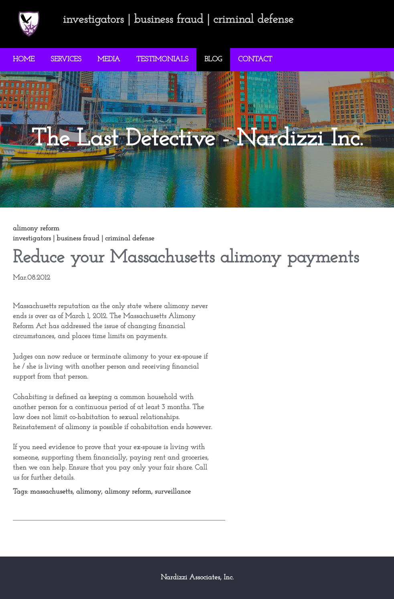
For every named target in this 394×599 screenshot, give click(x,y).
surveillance (173, 492)
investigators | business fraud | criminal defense (83, 238)
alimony (88, 492)
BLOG (213, 59)
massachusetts (51, 492)
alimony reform (128, 492)
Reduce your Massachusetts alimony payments (186, 258)
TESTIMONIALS (162, 59)
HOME (23, 59)
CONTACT (255, 59)
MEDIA (108, 59)
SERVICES (66, 59)
